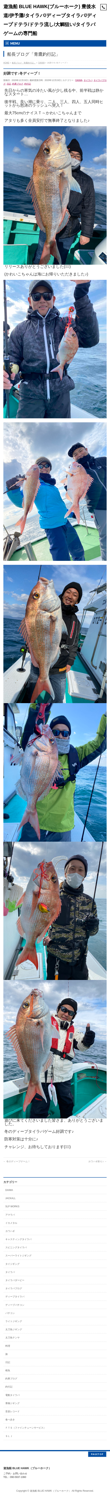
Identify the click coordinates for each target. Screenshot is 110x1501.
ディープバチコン (14, 1305)
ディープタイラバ (14, 1296)
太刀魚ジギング (13, 1329)
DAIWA (78, 80)
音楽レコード (12, 1411)
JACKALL (10, 1198)
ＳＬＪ (8, 1436)
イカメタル (11, 1223)
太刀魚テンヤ (12, 1337)
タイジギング (12, 1264)
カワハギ (10, 1231)
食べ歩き (10, 1419)
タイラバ (88, 80)
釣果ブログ (17, 84)
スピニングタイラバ (16, 1247)
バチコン (10, 1313)
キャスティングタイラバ (18, 1239)
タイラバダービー (14, 1280)
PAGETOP (97, 1453)
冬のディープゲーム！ (16, 1161)
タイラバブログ (13, 1288)
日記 (9, 84)
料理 (7, 1346)
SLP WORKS (12, 1206)
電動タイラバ (12, 1395)
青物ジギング (12, 1403)
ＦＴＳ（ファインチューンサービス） (25, 1427)
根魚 (7, 1370)
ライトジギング (13, 1321)
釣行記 (27, 84)
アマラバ (10, 1214)
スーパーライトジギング (18, 1255)
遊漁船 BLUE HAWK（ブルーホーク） (50, 1489)
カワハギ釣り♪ (97, 1161)
